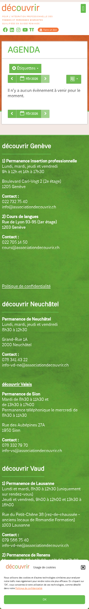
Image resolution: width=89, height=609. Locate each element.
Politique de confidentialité (28, 588)
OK (44, 599)
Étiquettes (25, 68)
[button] (83, 567)
